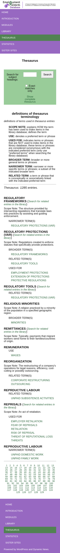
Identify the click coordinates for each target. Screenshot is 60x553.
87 (39, 481)
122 (39, 490)
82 (16, 481)
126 (24, 492)
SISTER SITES (9, 50)
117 (9, 490)
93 (17, 483)
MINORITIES (18, 322)
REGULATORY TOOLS (24, 263)
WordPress (22, 549)
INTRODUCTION (10, 18)
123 (45, 490)
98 (41, 483)
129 (42, 492)
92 (13, 483)
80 (6, 481)
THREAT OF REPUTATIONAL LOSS (32, 436)
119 (21, 490)
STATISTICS (8, 44)
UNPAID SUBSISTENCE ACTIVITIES (32, 398)
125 (18, 492)
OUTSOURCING (20, 384)
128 (36, 492)
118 (15, 490)
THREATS (17, 440)
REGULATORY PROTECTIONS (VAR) (33, 225)
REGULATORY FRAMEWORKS (29, 254)
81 (11, 481)
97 (36, 483)
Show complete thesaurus (30, 99)
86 (34, 481)
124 (51, 490)
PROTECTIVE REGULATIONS (28, 280)
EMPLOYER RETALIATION (26, 421)
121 (33, 490)
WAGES (15, 355)
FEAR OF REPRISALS (24, 425)
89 (49, 481)
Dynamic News (40, 549)
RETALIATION (19, 429)
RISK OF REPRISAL (23, 432)
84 (25, 481)
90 (53, 481)
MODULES (7, 25)
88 (44, 481)
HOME (5, 12)
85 (30, 481)
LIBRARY (6, 31)
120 (27, 490)
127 (30, 492)
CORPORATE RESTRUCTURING (30, 380)
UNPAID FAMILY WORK (25, 458)
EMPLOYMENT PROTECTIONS (29, 272)
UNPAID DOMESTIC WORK (27, 454)
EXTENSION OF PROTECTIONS (30, 276)
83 (20, 481)
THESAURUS (8, 37)
